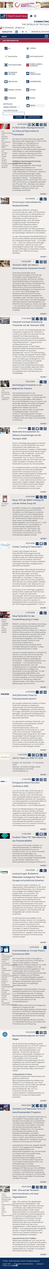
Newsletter (7, 32)
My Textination (8, 28)
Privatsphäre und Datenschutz (23, 1264)
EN (26, 32)
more (43, 194)
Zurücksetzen (34, 117)
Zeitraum (7, 104)
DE (23, 32)
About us (20, 28)
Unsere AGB (6, 1264)
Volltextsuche (10, 111)
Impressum (40, 1264)
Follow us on (10, 1265)
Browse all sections (40, 32)
